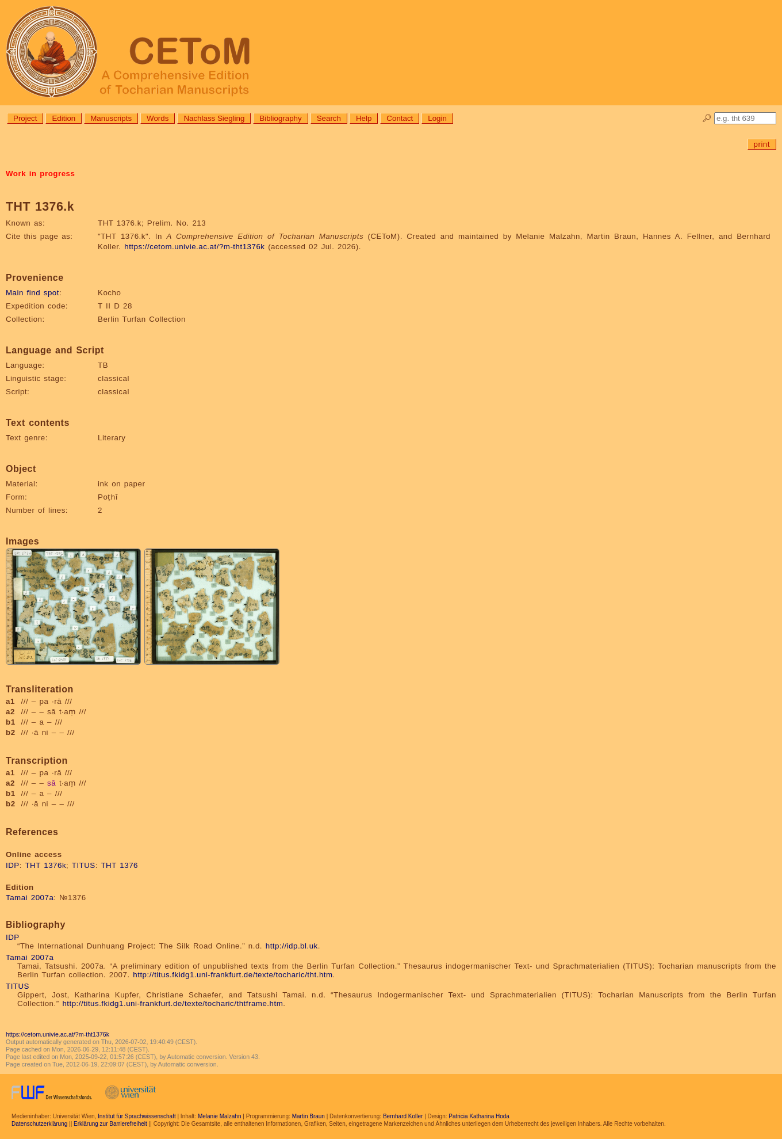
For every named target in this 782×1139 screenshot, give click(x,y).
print (762, 144)
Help (363, 118)
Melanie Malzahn (219, 1116)
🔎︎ (707, 118)
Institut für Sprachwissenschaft (137, 1116)
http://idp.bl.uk (292, 946)
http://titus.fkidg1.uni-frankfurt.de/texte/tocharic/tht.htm (232, 974)
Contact (399, 118)
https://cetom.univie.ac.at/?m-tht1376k (194, 246)
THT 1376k (45, 865)
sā (51, 783)
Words (157, 118)
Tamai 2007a (29, 897)
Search (329, 118)
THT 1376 (119, 865)
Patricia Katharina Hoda (478, 1116)
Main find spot (32, 292)
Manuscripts (111, 118)
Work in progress (40, 173)
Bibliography (280, 118)
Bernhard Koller (403, 1116)
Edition (63, 118)
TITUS (83, 865)
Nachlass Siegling (213, 118)
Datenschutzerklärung (39, 1124)
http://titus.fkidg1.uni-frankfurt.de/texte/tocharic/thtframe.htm (172, 1003)
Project (25, 118)
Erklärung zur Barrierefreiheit (110, 1124)
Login (437, 118)
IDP (13, 865)
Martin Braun (308, 1116)
